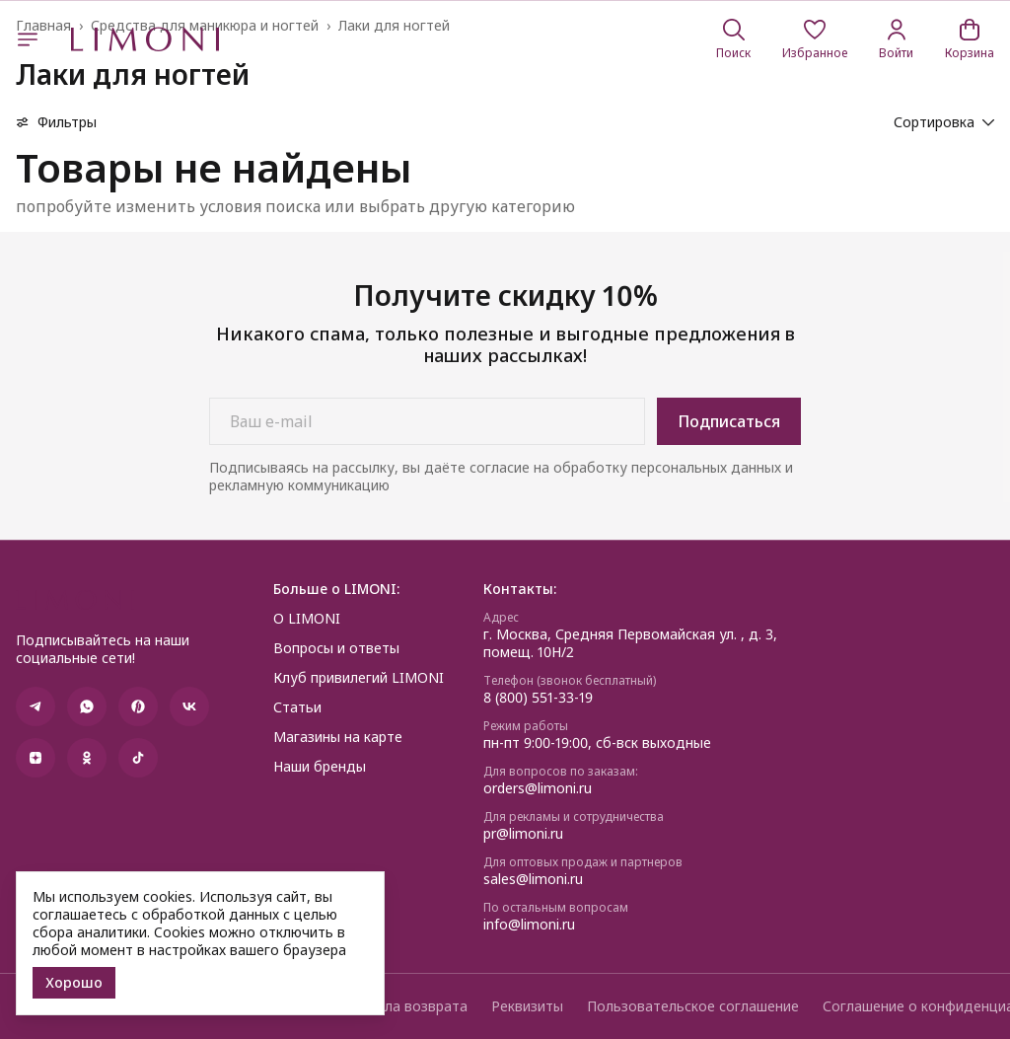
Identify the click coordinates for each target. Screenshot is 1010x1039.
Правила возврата (405, 1006)
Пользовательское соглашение (693, 1006)
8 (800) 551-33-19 (538, 697)
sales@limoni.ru (533, 879)
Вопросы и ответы (336, 648)
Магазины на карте (337, 737)
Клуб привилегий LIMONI (358, 678)
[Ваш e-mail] (427, 421)
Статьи (297, 707)
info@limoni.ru (529, 924)
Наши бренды (319, 767)
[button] (814, 39)
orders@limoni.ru (537, 788)
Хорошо (74, 982)
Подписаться (729, 421)
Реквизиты (527, 1006)
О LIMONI (306, 619)
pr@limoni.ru (523, 834)
